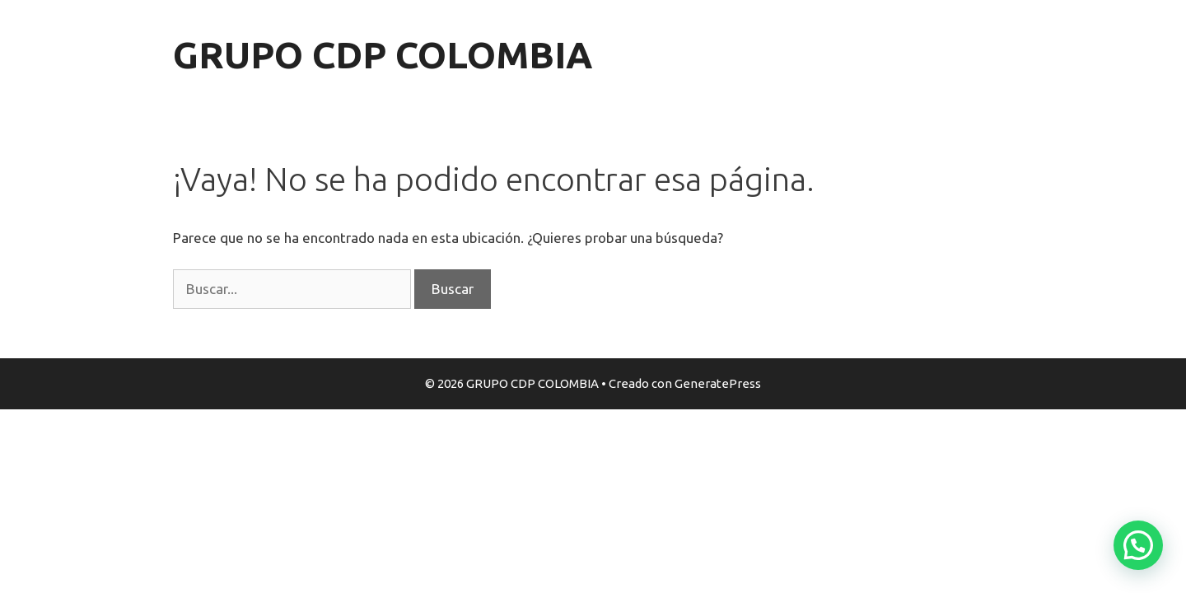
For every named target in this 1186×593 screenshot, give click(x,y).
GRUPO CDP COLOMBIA (382, 55)
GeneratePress (718, 383)
